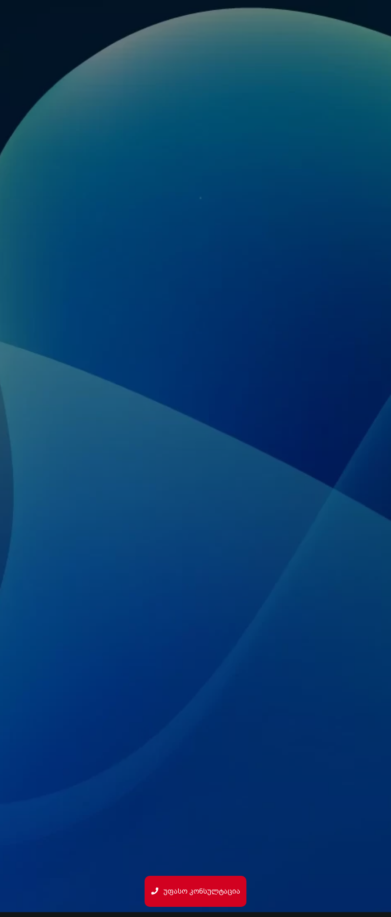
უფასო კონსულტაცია (195, 891)
